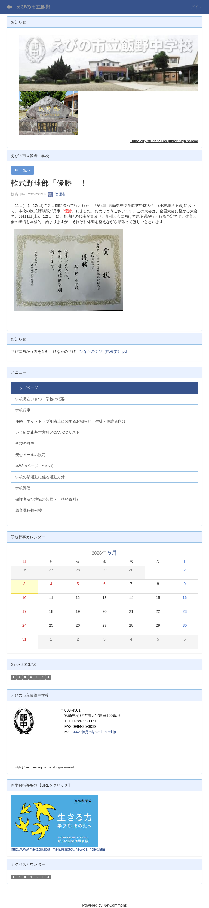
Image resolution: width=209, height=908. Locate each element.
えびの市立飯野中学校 (39, 7)
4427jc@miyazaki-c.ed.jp (94, 732)
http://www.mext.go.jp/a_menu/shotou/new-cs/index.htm (58, 849)
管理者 (56, 194)
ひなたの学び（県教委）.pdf (103, 351)
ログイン (194, 7)
